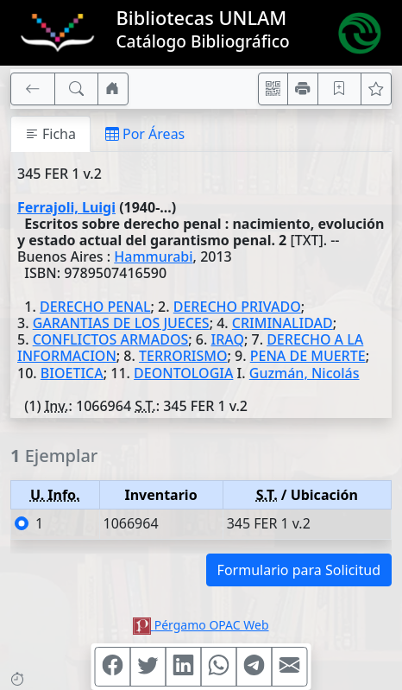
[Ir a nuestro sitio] (113, 89)
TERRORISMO (183, 355)
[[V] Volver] (32, 89)
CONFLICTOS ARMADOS (111, 339)
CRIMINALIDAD (282, 322)
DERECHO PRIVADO (237, 306)
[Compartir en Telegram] (254, 667)
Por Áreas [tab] (145, 133)
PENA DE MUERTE (308, 355)
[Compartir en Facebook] (113, 667)
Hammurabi (153, 256)
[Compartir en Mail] (290, 667)
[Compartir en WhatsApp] (219, 667)
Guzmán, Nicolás (304, 373)
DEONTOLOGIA (183, 373)
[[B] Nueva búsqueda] (76, 89)
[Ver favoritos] (376, 89)
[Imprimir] (302, 89)
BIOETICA (72, 373)
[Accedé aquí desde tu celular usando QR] (273, 89)
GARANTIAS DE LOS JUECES (121, 322)
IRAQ (226, 339)
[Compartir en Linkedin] (184, 667)
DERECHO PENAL (95, 306)
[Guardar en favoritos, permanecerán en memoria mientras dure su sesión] (339, 89)
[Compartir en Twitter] (148, 667)
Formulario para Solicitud (298, 569)
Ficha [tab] (50, 133)
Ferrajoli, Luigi (66, 207)
